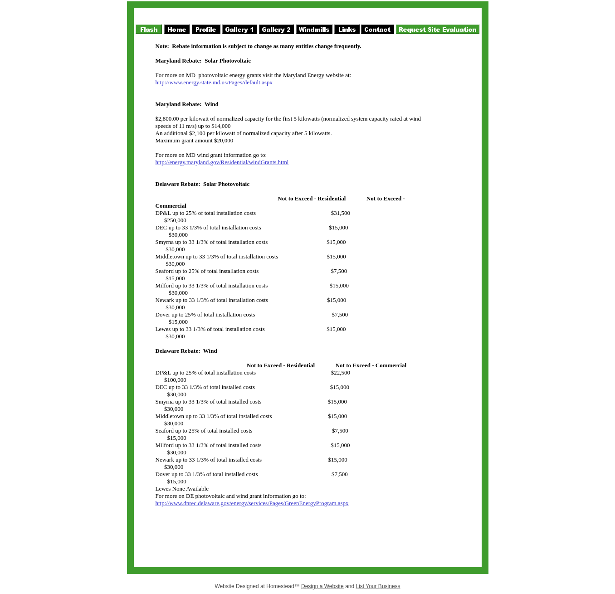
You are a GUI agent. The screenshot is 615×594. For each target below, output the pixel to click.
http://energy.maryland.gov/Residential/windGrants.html (222, 162)
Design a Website (322, 586)
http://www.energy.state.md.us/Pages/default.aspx (214, 82)
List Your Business (378, 586)
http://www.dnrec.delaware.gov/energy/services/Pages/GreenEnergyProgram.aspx (252, 503)
